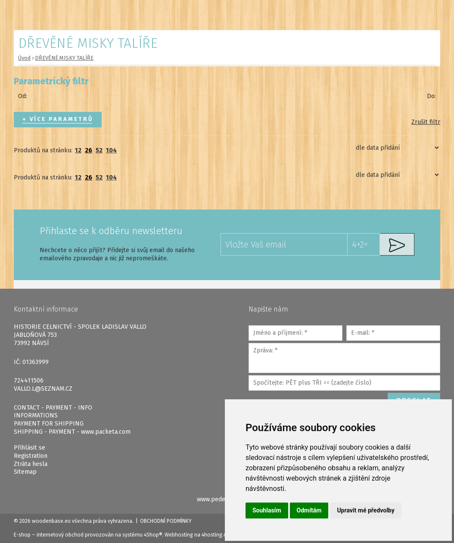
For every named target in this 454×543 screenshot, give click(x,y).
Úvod (24, 58)
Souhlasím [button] (266, 510)
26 (88, 150)
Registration (30, 456)
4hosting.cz (215, 535)
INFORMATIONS (36, 415)
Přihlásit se (29, 447)
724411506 (29, 380)
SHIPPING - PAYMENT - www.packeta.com (72, 431)
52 (99, 150)
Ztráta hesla (30, 464)
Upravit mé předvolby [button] (365, 510)
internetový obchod (60, 535)
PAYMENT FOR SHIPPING (49, 423)
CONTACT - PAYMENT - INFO (53, 407)
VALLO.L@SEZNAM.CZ (43, 388)
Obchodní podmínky (166, 521)
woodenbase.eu (51, 521)
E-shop (22, 535)
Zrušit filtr (425, 122)
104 (111, 150)
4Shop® (153, 535)
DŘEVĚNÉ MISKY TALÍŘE (64, 58)
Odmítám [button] (309, 510)
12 (78, 150)
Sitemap (25, 471)
